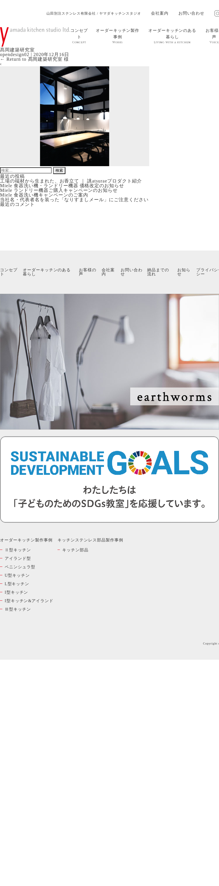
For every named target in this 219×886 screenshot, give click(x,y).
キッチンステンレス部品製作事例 (90, 540)
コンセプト (79, 36)
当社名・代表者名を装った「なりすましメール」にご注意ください (74, 199)
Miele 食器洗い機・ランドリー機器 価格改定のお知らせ (62, 185)
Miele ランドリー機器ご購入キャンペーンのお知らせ (59, 190)
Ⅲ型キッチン (18, 609)
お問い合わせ (191, 13)
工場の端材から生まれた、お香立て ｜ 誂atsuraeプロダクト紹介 (71, 180)
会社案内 (159, 13)
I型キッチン (16, 592)
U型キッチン (17, 575)
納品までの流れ (158, 272)
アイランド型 (18, 558)
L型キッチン (17, 584)
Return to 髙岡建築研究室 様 (34, 59)
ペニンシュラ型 (20, 567)
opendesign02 (14, 54)
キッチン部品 (75, 550)
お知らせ (183, 272)
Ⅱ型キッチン (18, 550)
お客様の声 (87, 272)
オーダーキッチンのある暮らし (172, 36)
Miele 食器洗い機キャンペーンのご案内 (44, 194)
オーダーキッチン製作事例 (118, 36)
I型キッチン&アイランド (29, 601)
